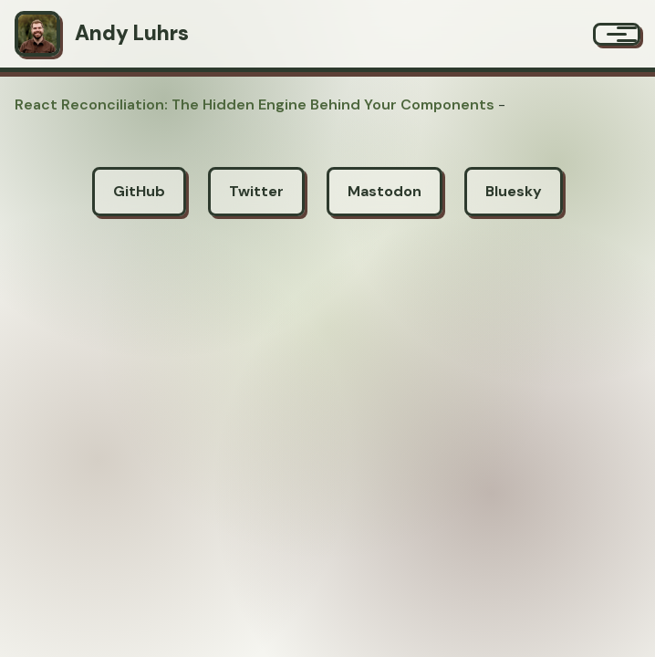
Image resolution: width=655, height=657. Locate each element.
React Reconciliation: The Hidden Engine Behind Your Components (254, 104)
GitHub (139, 191)
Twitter (256, 191)
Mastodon (384, 191)
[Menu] (616, 34)
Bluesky (513, 191)
